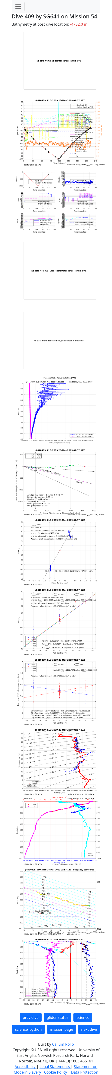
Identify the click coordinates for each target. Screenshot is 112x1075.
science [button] (82, 1017)
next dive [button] (89, 1029)
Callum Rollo (63, 1044)
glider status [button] (57, 1017)
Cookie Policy (56, 1072)
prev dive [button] (31, 1017)
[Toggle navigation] (18, 6)
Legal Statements (55, 1066)
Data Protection (84, 1072)
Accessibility (25, 1066)
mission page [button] (61, 1029)
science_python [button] (28, 1029)
